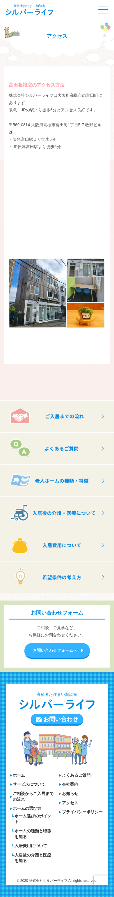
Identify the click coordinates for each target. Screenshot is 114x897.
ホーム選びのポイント (33, 819)
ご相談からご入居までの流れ (33, 796)
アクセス (70, 803)
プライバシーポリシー (82, 812)
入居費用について (31, 845)
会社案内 (70, 784)
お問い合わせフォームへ (55, 650)
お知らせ (70, 793)
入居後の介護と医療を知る (33, 858)
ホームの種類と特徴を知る (33, 833)
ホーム (19, 775)
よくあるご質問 (76, 775)
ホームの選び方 (27, 808)
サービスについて (29, 784)
